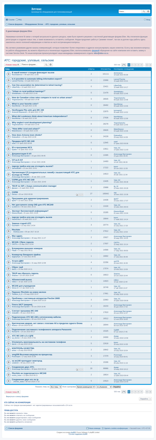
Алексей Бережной (19, 112)
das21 (14, 269)
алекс (14, 350)
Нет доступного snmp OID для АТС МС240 (32, 205)
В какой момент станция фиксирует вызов (33, 72)
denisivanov (118, 73)
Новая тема (11, 64)
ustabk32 (15, 363)
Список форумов (15, 428)
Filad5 (14, 250)
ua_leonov (16, 338)
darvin (14, 344)
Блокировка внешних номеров (27, 248)
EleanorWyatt (17, 213)
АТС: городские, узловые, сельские (29, 60)
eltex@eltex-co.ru (101, 53)
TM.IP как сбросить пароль (25, 273)
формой (95, 50)
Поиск (144, 11)
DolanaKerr (16, 137)
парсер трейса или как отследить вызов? (32, 166)
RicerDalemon (17, 75)
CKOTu (14, 244)
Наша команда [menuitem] (94, 428)
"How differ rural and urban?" (26, 129)
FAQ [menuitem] (20, 20)
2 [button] (132, 65)
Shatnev (15, 275)
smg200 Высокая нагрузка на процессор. (32, 354)
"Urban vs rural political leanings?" (29, 91)
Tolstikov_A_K (17, 294)
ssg (115, 193)
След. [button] (150, 65)
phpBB (73, 432)
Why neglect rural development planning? (32, 122)
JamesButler (16, 168)
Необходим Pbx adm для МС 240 (28, 110)
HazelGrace (16, 219)
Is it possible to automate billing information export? (37, 79)
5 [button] (141, 65)
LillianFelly (16, 87)
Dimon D (15, 288)
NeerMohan (16, 106)
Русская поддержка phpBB (78, 434)
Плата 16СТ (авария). (22, 304)
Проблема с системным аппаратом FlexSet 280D (36, 298)
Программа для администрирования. (30, 198)
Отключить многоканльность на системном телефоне (39, 342)
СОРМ (15, 192)
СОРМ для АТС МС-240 (23, 180)
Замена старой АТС (21, 223)
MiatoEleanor (17, 131)
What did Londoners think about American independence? (40, 116)
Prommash (16, 356)
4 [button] (138, 65)
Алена (14, 325)
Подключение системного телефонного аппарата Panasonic (42, 329)
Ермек (14, 149)
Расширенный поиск (148, 11)
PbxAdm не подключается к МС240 (29, 373)
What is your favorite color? (25, 104)
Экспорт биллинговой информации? (30, 211)
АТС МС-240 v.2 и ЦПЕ (22, 336)
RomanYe (15, 332)
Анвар (116, 336)
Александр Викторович (21, 156)
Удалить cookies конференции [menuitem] (116, 428)
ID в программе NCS (22, 147)
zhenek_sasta (18, 381)
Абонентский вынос (22, 279)
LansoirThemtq (17, 81)
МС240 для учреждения (23, 286)
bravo (116, 166)
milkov (14, 282)
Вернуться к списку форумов (17, 396)
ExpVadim (15, 225)
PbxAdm (16, 230)
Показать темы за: (48, 387)
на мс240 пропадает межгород (27, 361)
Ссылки (11, 20)
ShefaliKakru (16, 93)
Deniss (14, 194)
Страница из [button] (123, 65)
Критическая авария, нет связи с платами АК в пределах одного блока (47, 323)
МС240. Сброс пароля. (23, 242)
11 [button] (147, 65)
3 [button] (135, 65)
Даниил (15, 188)
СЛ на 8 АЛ (17, 160)
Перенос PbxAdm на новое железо (29, 292)
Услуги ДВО (17, 261)
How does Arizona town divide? (27, 135)
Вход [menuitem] (148, 20)
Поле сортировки (78, 387)
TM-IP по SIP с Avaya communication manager (34, 186)
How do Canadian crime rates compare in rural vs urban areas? (42, 97)
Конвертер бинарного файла (26, 254)
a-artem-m (16, 207)
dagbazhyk (16, 257)
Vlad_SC (117, 148)
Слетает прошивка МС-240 (25, 311)
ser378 (116, 261)
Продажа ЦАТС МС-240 (23, 141)
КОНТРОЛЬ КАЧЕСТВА (23, 348)
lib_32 (116, 186)
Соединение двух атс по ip (25, 379)
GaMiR (116, 330)
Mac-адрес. (17, 236)
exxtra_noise (16, 375)
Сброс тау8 (17, 267)
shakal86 (15, 313)
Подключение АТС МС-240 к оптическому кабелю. (36, 317)
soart (14, 143)
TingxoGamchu (17, 99)
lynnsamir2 (118, 110)
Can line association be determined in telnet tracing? (37, 85)
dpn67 (14, 200)
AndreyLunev (18, 232)
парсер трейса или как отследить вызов (32, 217)
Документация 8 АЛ (21, 154)
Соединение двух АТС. (23, 367)
